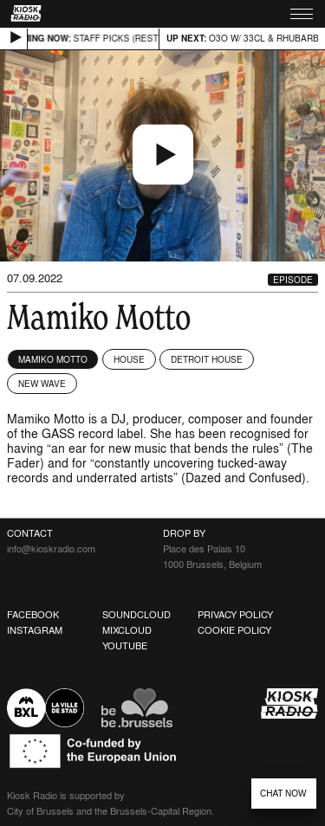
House (129, 359)
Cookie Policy (234, 630)
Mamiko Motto (53, 359)
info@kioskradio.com (51, 549)
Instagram (34, 630)
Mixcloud (127, 630)
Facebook (33, 615)
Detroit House (207, 359)
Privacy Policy (235, 615)
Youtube (124, 646)
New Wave (42, 384)
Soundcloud (136, 615)
